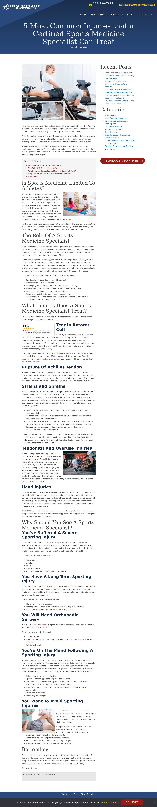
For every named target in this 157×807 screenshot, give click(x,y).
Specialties (98, 14)
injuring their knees (50, 473)
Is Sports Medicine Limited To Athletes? (45, 165)
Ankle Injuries (110, 115)
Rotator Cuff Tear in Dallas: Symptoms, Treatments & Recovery (116, 84)
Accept (132, 802)
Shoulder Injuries (112, 132)
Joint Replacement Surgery (116, 121)
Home (82, 14)
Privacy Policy (67, 794)
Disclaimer (91, 794)
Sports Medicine (112, 138)
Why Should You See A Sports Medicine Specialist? (50, 174)
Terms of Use (79, 794)
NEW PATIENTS (146, 5)
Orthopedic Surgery (113, 127)
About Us (117, 14)
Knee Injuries (110, 124)
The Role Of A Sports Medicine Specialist (46, 168)
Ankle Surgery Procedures (116, 118)
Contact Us (145, 14)
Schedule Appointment (123, 160)
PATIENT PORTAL (127, 5)
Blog (130, 14)
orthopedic (42, 625)
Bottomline (33, 177)
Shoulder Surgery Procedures (117, 135)
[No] (154, 802)
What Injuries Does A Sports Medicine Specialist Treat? (52, 171)
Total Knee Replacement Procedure (120, 141)
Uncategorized (111, 143)
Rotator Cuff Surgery (114, 129)
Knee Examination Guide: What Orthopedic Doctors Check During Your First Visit (119, 75)
